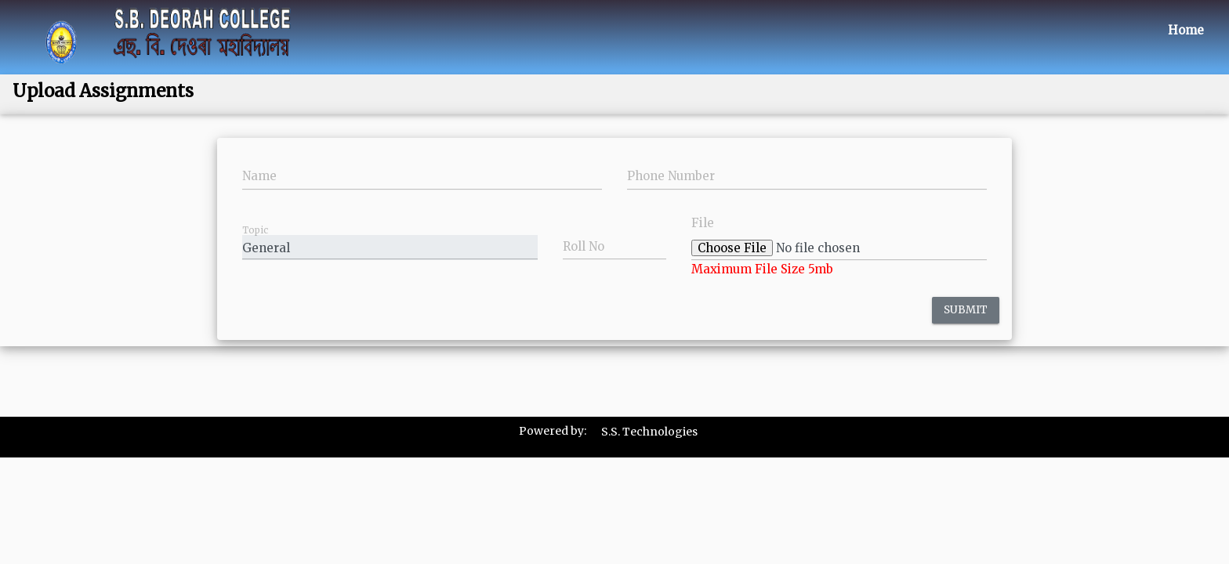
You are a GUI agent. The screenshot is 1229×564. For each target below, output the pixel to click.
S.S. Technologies (649, 432)
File (702, 223)
